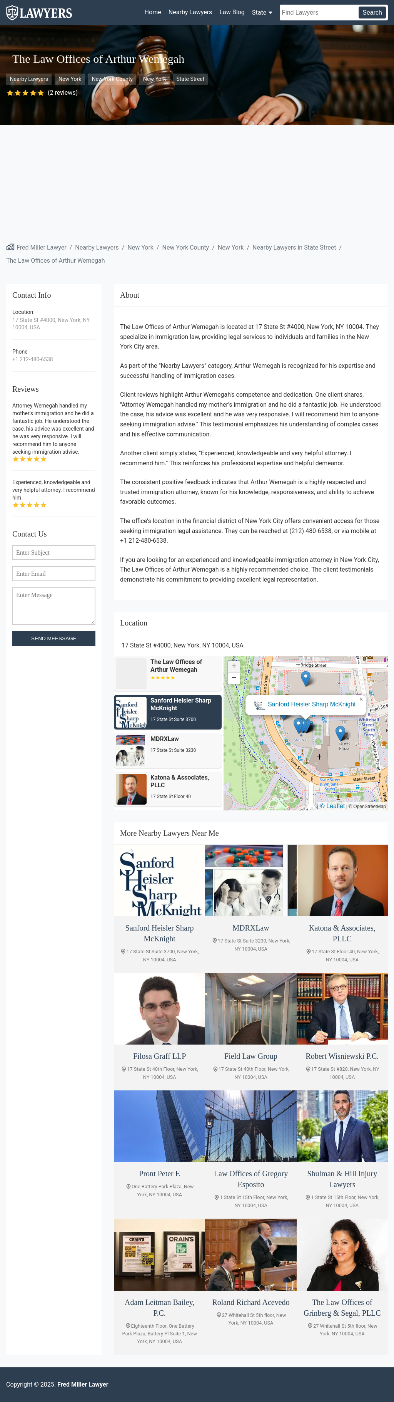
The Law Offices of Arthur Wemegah (55, 260)
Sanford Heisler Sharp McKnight (312, 704)
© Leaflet (332, 806)
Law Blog (231, 12)
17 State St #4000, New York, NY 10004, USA (51, 324)
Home (153, 12)
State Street (190, 79)
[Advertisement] (197, 182)
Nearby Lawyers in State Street (294, 247)
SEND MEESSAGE (54, 638)
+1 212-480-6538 (32, 359)
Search (372, 12)
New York (69, 79)
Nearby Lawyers (190, 12)
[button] (298, 726)
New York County (112, 79)
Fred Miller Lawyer (42, 247)
